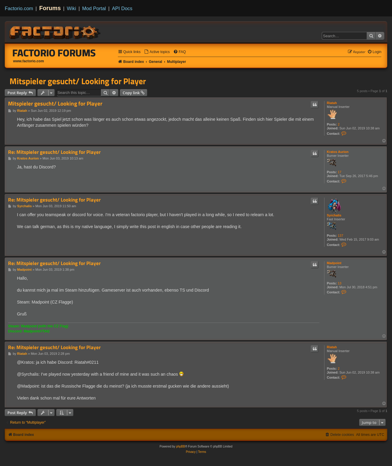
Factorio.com (19, 8)
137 (340, 235)
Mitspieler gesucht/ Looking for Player (78, 81)
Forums (50, 8)
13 (339, 283)
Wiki (71, 8)
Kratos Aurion (338, 152)
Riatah (332, 103)
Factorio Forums (54, 52)
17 (339, 172)
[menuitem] (157, 52)
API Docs (122, 8)
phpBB (180, 446)
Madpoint (334, 263)
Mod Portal (94, 8)
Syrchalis (334, 215)
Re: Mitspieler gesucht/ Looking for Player (54, 152)
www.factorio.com (28, 61)
